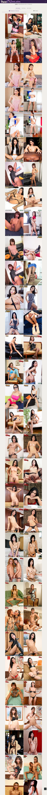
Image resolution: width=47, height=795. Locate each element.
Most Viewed (29, 8)
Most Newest (18, 8)
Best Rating (23, 8)
